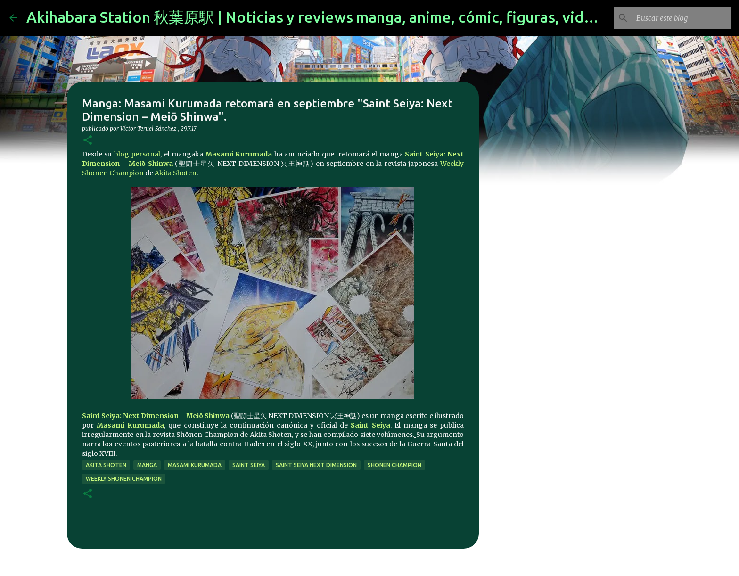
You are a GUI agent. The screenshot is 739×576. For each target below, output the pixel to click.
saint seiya (248, 465)
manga (147, 465)
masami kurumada (195, 465)
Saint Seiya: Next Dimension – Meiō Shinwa (156, 415)
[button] (87, 140)
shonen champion (394, 465)
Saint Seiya (370, 425)
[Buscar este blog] (681, 18)
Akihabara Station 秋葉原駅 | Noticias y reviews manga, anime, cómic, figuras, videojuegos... (344, 16)
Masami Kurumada (238, 154)
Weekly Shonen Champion (124, 479)
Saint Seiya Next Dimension (316, 465)
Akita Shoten (176, 173)
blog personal (137, 154)
